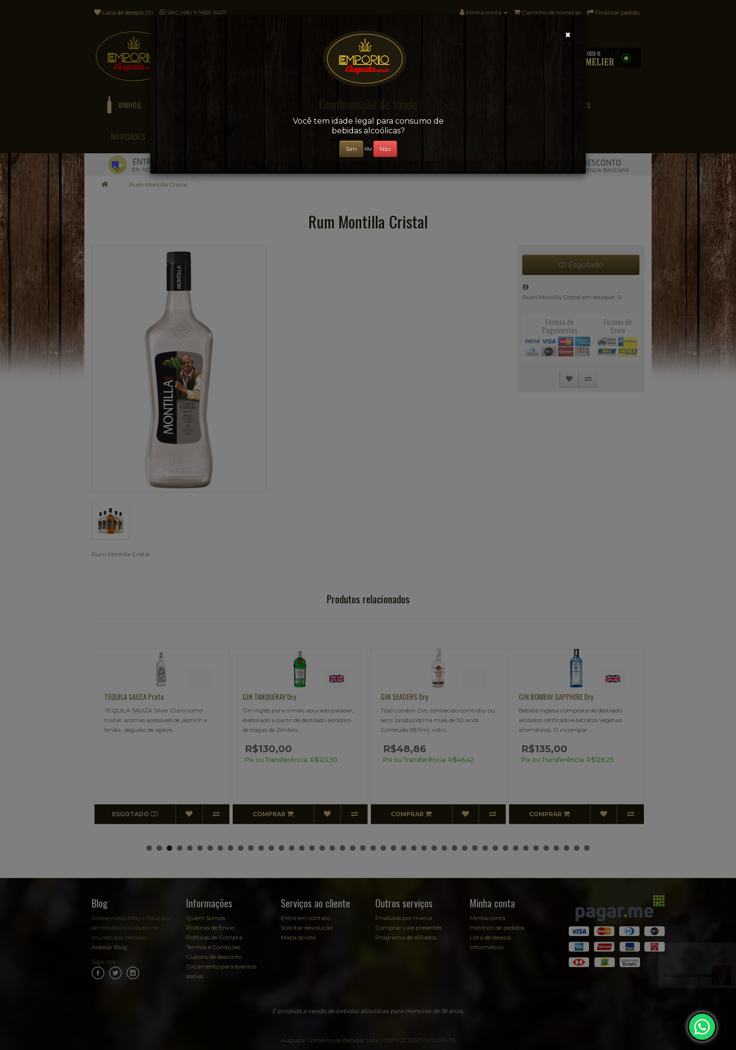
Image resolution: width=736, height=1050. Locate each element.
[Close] (568, 35)
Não (385, 148)
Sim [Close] (351, 148)
